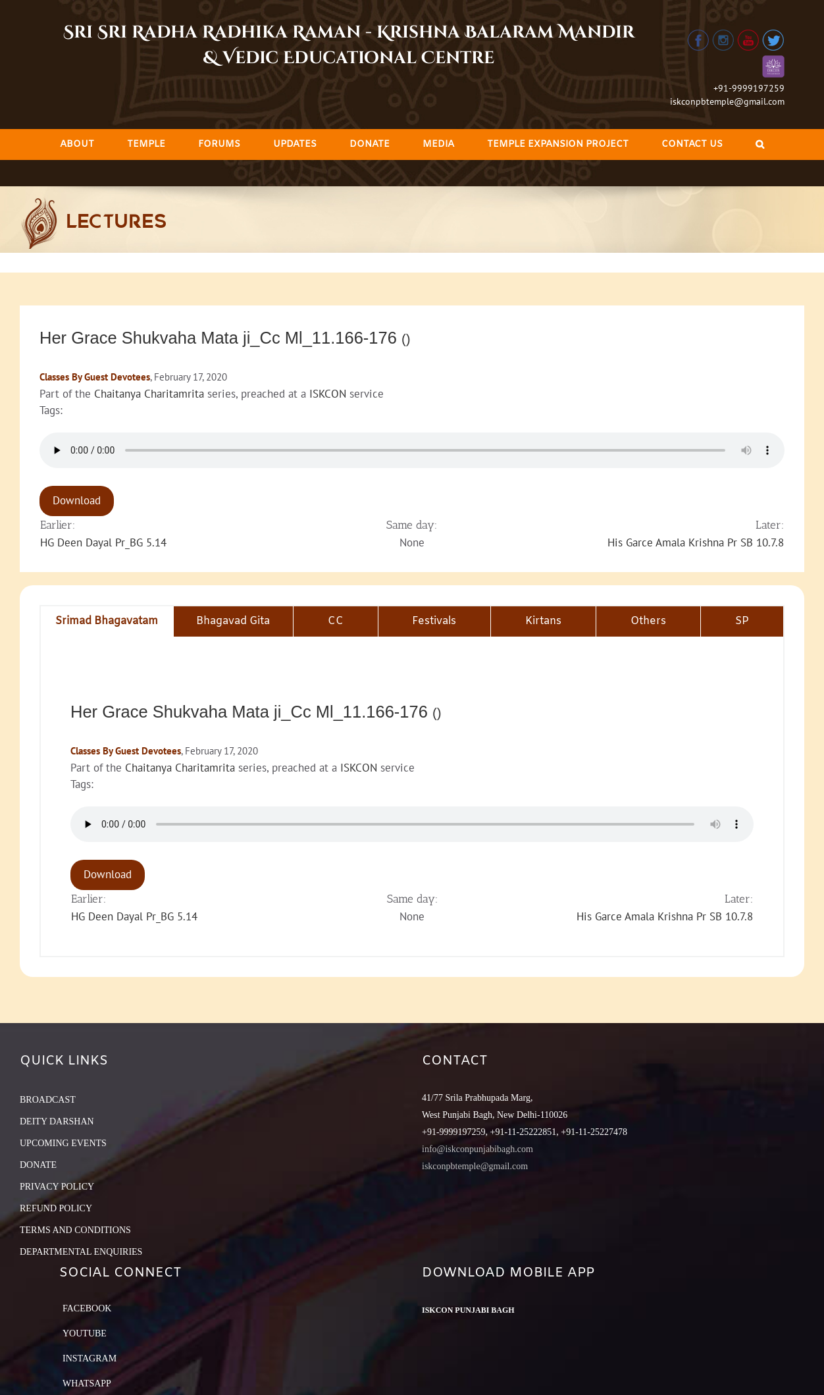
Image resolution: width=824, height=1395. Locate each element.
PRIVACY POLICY (57, 1187)
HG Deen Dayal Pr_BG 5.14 (103, 542)
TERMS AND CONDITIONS (75, 1230)
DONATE (38, 1165)
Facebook (87, 1308)
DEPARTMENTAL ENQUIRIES (81, 1252)
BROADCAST (48, 1100)
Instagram (89, 1358)
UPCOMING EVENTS (63, 1143)
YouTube (85, 1333)
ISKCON (327, 393)
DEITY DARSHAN (57, 1121)
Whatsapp (87, 1383)
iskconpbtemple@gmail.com (727, 101)
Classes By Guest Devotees (94, 377)
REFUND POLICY (56, 1208)
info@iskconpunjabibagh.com (477, 1149)
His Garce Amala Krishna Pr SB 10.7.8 (695, 542)
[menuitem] (77, 144)
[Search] (760, 144)
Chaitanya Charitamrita (149, 393)
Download (77, 500)
